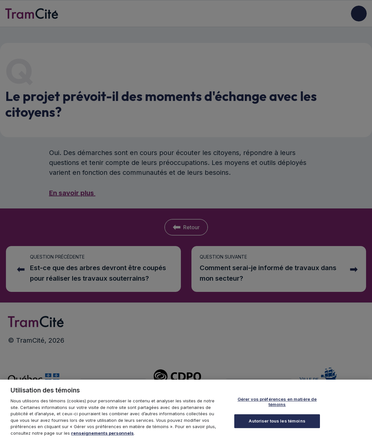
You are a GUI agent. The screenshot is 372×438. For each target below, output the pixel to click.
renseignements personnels (102, 435)
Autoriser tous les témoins (277, 423)
